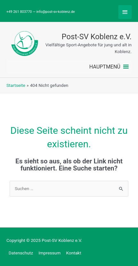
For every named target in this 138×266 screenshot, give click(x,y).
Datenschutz (21, 252)
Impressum (50, 252)
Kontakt (73, 252)
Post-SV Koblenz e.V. (97, 36)
